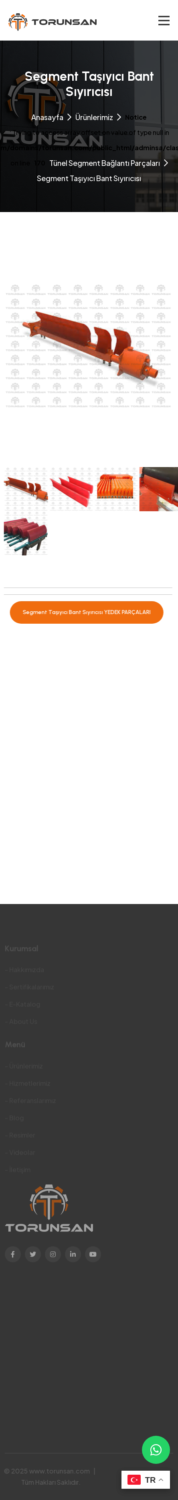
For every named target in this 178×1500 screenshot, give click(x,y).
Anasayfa (47, 117)
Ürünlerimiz (94, 117)
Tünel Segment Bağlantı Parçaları (104, 162)
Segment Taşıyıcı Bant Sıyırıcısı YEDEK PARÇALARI (84, 612)
